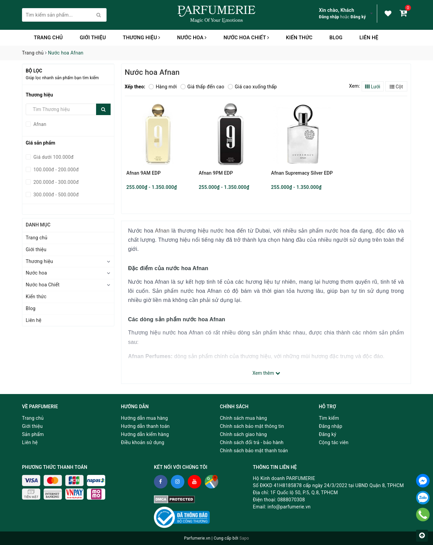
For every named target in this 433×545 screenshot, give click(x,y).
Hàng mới (163, 86)
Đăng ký (358, 17)
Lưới (372, 86)
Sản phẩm (33, 434)
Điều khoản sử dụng (142, 442)
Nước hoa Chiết (246, 38)
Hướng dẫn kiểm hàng (145, 434)
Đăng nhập (329, 17)
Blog (336, 38)
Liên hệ (368, 38)
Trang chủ (48, 38)
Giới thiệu (93, 38)
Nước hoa (192, 38)
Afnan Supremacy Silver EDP (302, 173)
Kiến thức (299, 38)
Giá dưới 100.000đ (53, 157)
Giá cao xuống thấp (252, 86)
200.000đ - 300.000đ (55, 182)
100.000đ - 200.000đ (55, 169)
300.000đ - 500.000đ (55, 194)
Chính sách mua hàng (243, 418)
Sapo (244, 538)
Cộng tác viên (334, 442)
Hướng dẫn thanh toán (145, 426)
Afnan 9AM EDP (144, 173)
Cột (396, 86)
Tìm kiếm (329, 418)
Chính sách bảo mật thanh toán (254, 450)
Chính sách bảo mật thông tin (252, 426)
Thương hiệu (141, 38)
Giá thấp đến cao (202, 86)
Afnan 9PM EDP (216, 173)
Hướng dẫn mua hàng (144, 418)
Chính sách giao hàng (243, 434)
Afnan (39, 124)
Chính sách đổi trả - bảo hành (251, 442)
